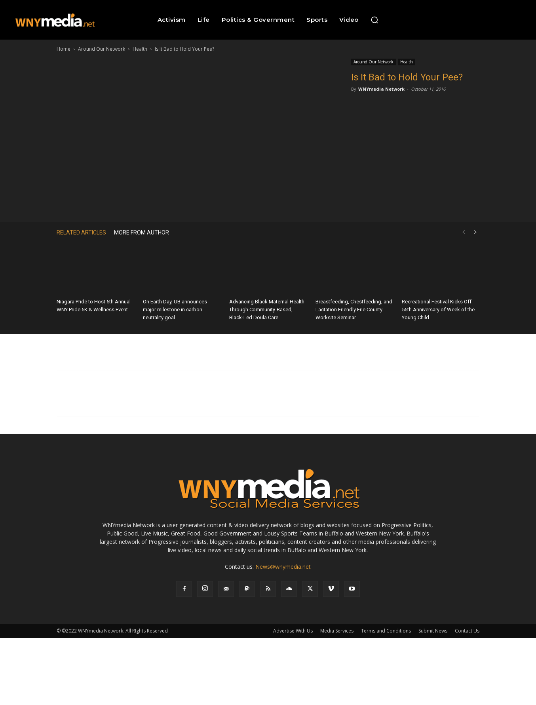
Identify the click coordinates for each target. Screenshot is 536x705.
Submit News (432, 630)
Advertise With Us (293, 630)
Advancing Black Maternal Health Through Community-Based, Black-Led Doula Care (266, 309)
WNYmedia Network (381, 89)
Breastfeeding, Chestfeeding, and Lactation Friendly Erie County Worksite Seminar (354, 309)
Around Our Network (101, 49)
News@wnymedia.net (283, 566)
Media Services (337, 630)
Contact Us (467, 630)
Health (140, 49)
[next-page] (475, 232)
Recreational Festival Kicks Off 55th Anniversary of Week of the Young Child (438, 309)
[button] (374, 20)
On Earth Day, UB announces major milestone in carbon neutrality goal (175, 309)
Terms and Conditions (386, 630)
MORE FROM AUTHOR (141, 232)
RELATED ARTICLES (81, 232)
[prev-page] (464, 232)
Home (63, 49)
